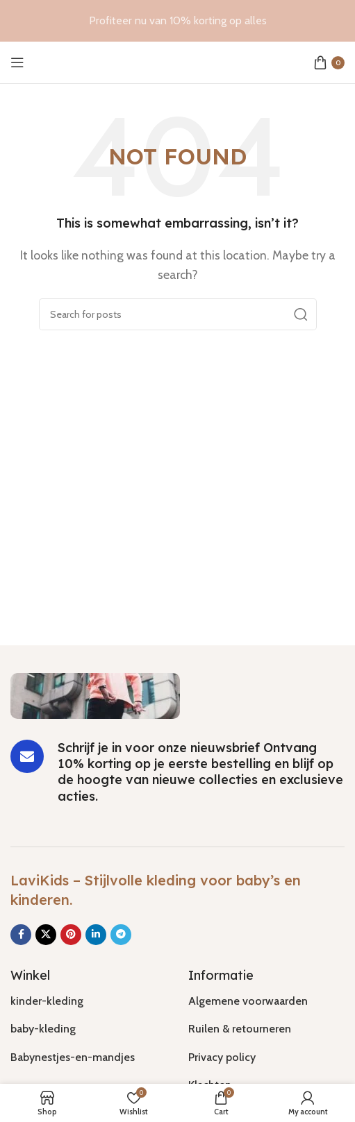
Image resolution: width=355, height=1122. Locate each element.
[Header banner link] (177, 21)
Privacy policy (222, 1057)
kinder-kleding (46, 1001)
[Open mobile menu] (17, 62)
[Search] (178, 314)
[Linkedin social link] (95, 934)
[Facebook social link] (20, 934)
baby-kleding (43, 1028)
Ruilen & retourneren (239, 1028)
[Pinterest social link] (70, 934)
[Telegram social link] (120, 934)
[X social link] (45, 934)
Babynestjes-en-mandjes (72, 1057)
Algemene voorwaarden (248, 1001)
